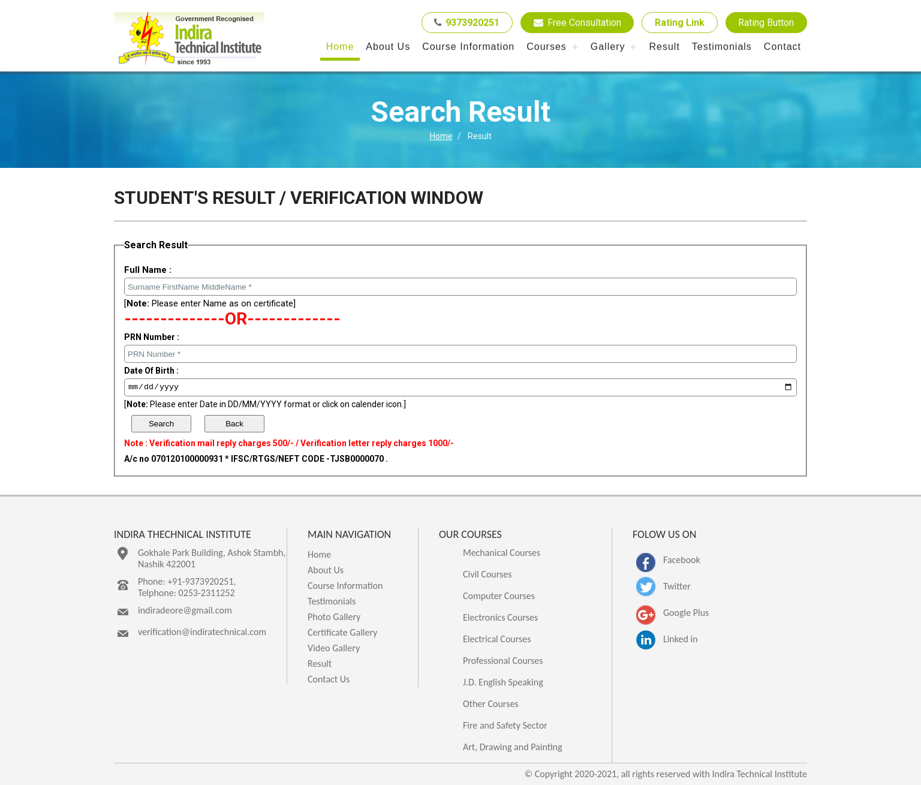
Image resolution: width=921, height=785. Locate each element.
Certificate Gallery (342, 632)
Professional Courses (503, 660)
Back (234, 423)
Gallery (608, 47)
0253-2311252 (207, 592)
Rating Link (679, 23)
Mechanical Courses (501, 552)
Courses (546, 47)
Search (161, 423)
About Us (388, 47)
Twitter (677, 586)
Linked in (680, 639)
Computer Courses (499, 595)
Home (340, 47)
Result (664, 47)
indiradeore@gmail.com (185, 610)
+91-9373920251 (200, 581)
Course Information (468, 47)
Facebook (681, 560)
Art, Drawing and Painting (512, 747)
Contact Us (329, 679)
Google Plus (686, 612)
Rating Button (766, 23)
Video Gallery (334, 648)
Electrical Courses (497, 639)
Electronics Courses (500, 617)
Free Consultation (576, 23)
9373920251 (465, 23)
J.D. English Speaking (503, 682)
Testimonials (722, 47)
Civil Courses (487, 574)
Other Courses (491, 703)
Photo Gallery (334, 616)
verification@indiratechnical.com (202, 631)
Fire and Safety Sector (505, 725)
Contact (782, 47)
